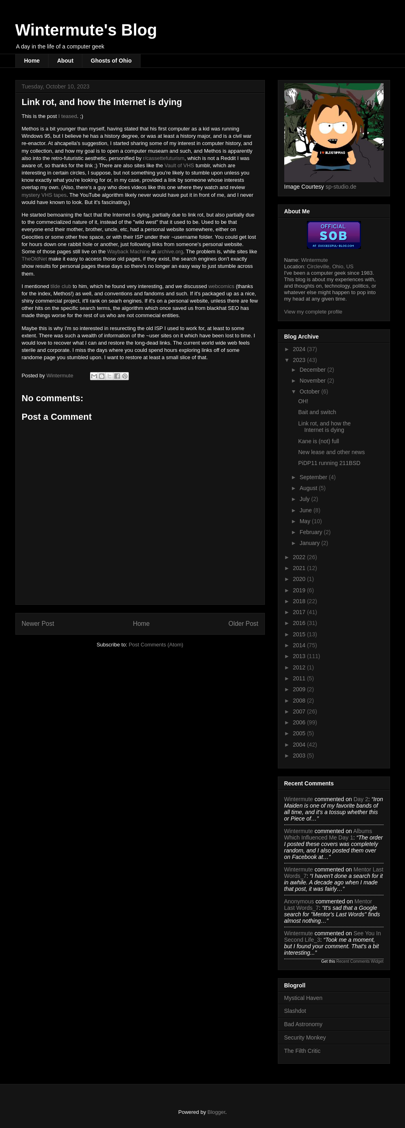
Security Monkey (305, 1037)
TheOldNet (34, 259)
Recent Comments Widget (360, 961)
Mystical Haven (303, 998)
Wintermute (314, 260)
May (306, 521)
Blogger (216, 1112)
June (306, 510)
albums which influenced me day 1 (328, 834)
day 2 (360, 799)
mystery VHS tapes (44, 195)
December (313, 369)
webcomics (221, 286)
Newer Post (38, 623)
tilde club (60, 286)
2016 (300, 623)
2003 (300, 755)
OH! (303, 401)
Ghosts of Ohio (111, 60)
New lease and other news (331, 452)
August (309, 488)
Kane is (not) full (318, 441)
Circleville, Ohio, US (330, 266)
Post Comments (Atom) (156, 645)
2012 (300, 667)
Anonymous (299, 901)
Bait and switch (317, 412)
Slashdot (295, 1011)
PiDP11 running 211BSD (329, 463)
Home (32, 60)
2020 (300, 579)
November (313, 380)
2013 (300, 656)
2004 (300, 744)
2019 (300, 590)
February (312, 532)
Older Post (243, 623)
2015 (300, 634)
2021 (300, 568)
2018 (300, 601)
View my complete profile (313, 312)
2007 (300, 711)
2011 (300, 678)
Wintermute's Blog (86, 30)
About (65, 60)
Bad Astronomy (303, 1024)
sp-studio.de (340, 186)
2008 (300, 700)
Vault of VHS (179, 165)
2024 (300, 349)
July (305, 499)
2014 (300, 645)
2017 (300, 612)
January (310, 543)
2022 (300, 557)
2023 (300, 360)
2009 (300, 689)
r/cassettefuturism (164, 158)
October (310, 391)
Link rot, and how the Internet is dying (324, 427)
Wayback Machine (128, 251)
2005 (300, 733)
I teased (68, 116)
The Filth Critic (302, 1051)
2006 (300, 722)
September (314, 477)
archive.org (170, 251)
